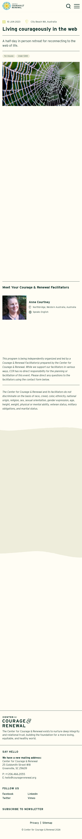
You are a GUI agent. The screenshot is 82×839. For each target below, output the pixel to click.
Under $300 (23, 56)
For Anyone (8, 56)
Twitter (6, 798)
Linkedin (33, 793)
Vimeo (31, 798)
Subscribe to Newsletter (22, 809)
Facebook (7, 793)
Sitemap (47, 822)
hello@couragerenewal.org (20, 777)
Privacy (34, 822)
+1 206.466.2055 (15, 774)
